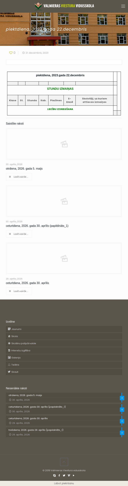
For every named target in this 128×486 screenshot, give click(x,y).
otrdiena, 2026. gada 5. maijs (24, 168)
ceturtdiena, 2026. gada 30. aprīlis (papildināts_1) (37, 225)
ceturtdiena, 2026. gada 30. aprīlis (27, 283)
